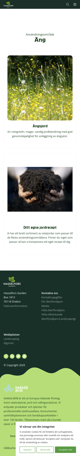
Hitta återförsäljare (53, 310)
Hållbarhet (10, 448)
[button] (67, 4)
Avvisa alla (45, 449)
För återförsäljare (52, 301)
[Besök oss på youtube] (18, 356)
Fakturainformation (15, 306)
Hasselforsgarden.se (13, 4)
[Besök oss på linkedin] (24, 356)
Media (45, 306)
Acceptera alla (65, 449)
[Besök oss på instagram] (12, 356)
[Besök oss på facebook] (6, 356)
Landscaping (11, 339)
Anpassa (27, 449)
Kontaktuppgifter (52, 297)
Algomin (9, 343)
